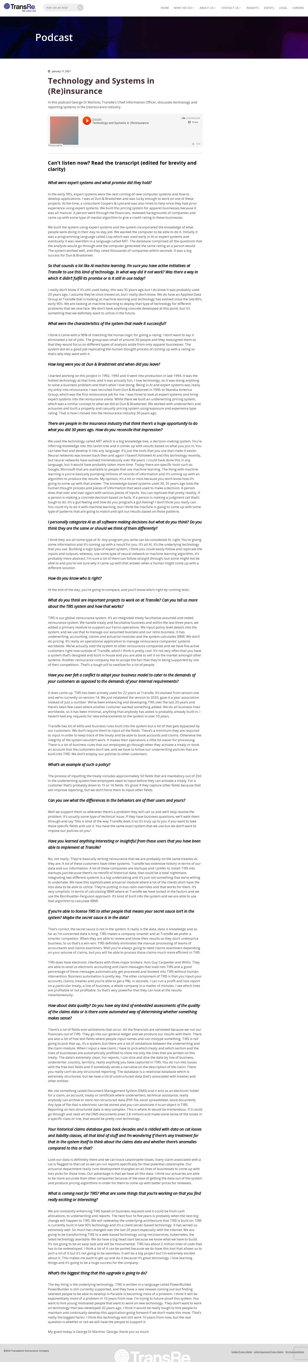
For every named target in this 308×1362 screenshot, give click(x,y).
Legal (283, 8)
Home (165, 8)
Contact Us (231, 8)
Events (269, 8)
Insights (252, 8)
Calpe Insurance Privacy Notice (268, 1351)
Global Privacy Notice (242, 1351)
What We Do (184, 8)
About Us (208, 8)
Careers (298, 8)
